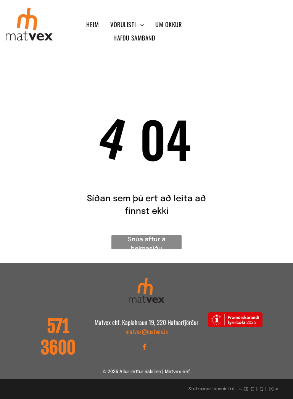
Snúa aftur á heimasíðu (147, 242)
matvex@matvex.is (147, 331)
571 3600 (57, 337)
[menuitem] (92, 24)
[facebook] (222, 25)
